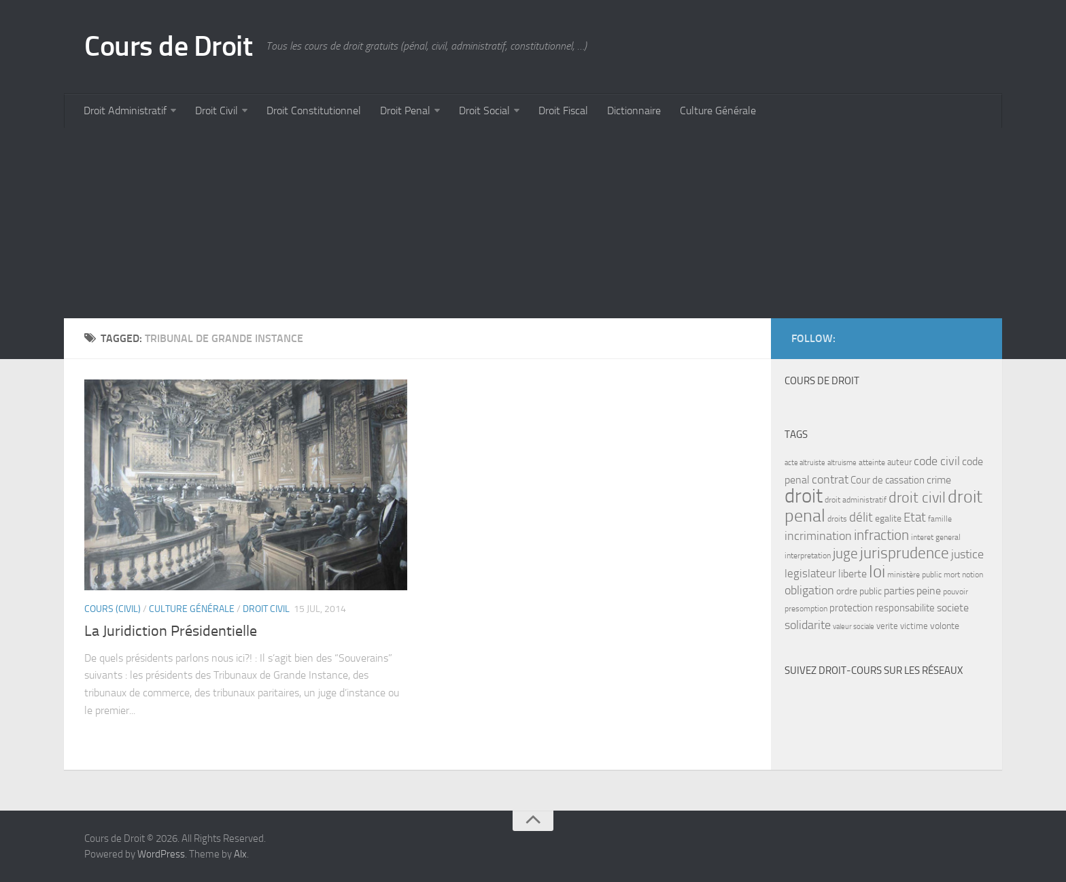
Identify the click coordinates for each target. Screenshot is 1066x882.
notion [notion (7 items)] (972, 574)
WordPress (161, 854)
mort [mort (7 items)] (952, 574)
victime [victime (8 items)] (914, 626)
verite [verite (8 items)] (887, 626)
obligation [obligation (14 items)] (809, 590)
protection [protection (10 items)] (851, 608)
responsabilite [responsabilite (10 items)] (905, 608)
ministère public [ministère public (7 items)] (914, 574)
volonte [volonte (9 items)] (944, 626)
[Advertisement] (472, 223)
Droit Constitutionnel (313, 110)
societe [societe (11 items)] (953, 608)
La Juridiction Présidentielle (170, 631)
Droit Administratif (125, 110)
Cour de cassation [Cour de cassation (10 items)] (887, 480)
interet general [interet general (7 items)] (936, 537)
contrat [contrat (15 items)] (830, 479)
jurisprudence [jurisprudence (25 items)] (904, 553)
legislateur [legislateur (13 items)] (810, 573)
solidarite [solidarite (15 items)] (808, 624)
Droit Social (484, 110)
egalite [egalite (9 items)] (888, 518)
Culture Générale (718, 110)
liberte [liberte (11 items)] (852, 574)
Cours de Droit (168, 46)
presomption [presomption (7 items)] (806, 608)
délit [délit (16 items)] (861, 517)
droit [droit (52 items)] (804, 496)
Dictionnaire (634, 110)
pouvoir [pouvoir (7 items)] (955, 591)
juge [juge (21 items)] (845, 553)
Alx (240, 854)
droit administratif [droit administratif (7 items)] (856, 500)
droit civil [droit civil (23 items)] (917, 498)
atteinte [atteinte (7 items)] (872, 462)
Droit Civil (216, 110)
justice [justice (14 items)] (967, 554)
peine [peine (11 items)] (928, 591)
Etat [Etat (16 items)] (915, 517)
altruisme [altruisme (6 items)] (842, 462)
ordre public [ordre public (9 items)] (859, 591)
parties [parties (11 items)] (899, 591)
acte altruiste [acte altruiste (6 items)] (805, 462)
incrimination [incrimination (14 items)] (818, 536)
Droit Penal (405, 110)
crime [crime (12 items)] (939, 479)
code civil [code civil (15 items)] (937, 461)
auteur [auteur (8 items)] (899, 462)
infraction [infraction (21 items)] (881, 534)
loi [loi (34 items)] (877, 571)
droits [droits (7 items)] (837, 519)
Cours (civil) (112, 609)
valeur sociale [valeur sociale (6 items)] (853, 626)
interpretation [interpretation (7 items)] (808, 555)
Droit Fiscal (563, 110)
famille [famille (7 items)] (940, 519)
